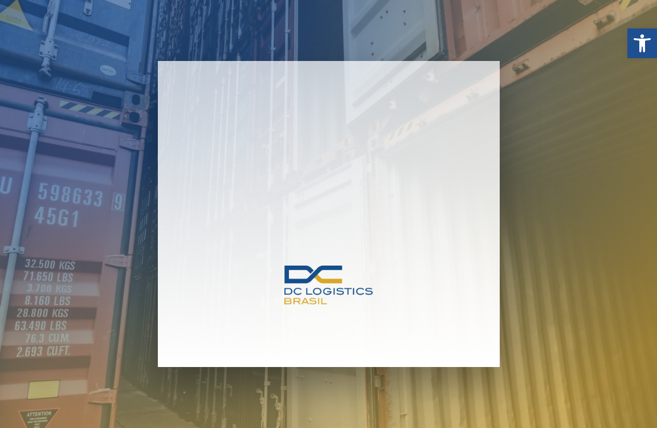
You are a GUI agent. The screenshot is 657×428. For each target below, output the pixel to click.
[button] (642, 43)
